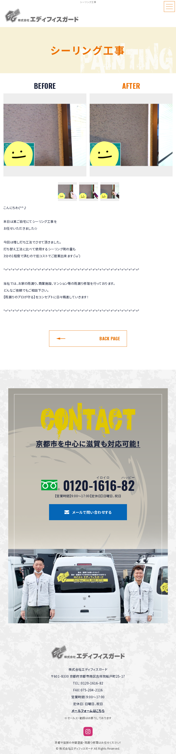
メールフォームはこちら (88, 710)
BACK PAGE (109, 338)
